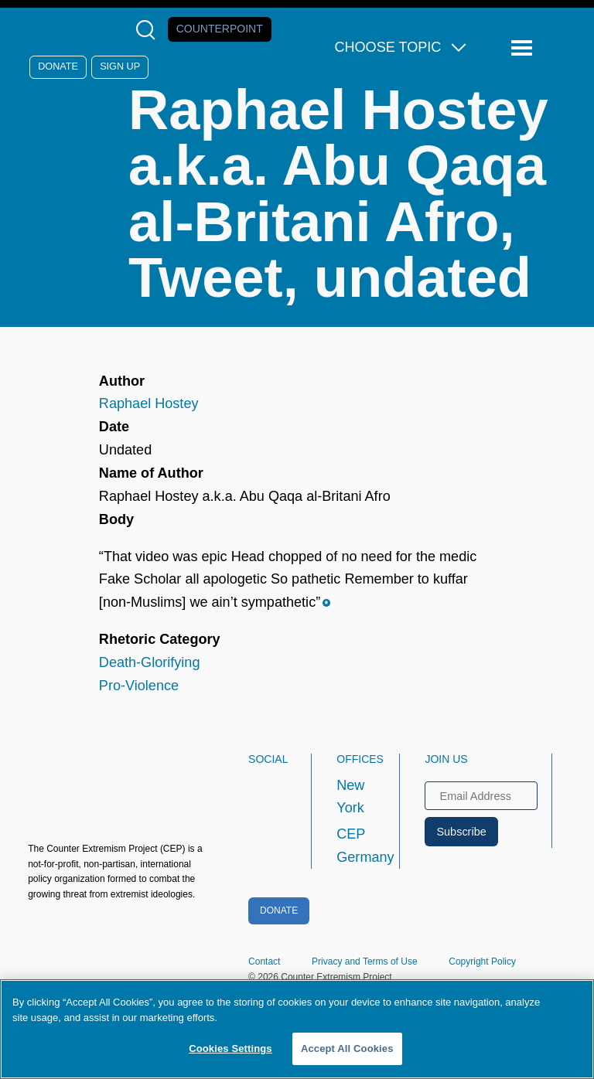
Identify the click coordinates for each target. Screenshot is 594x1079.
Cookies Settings (230, 1048)
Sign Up (120, 66)
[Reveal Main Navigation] (524, 48)
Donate (58, 66)
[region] (297, 1029)
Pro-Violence (139, 685)
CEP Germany (353, 845)
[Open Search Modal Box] (149, 29)
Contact (264, 961)
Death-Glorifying (149, 662)
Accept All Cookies (347, 1048)
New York (350, 797)
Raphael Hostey (149, 403)
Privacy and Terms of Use (365, 961)
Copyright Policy (482, 961)
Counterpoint (219, 28)
